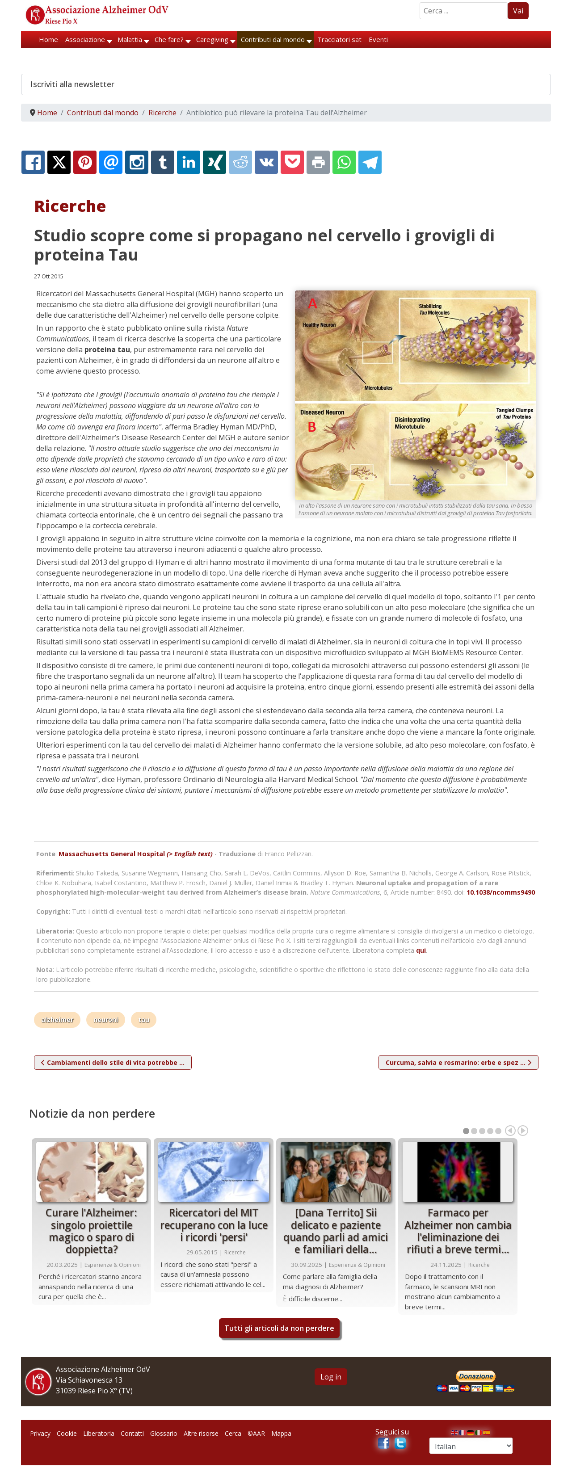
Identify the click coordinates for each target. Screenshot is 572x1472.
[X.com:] (59, 162)
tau (143, 1019)
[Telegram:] (370, 162)
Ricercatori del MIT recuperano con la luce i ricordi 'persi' (214, 1225)
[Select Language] (471, 1445)
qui (421, 950)
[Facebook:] (33, 162)
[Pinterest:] (85, 162)
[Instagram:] (136, 162)
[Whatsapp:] (344, 162)
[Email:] (110, 162)
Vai (518, 11)
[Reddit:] (240, 162)
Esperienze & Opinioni (112, 1265)
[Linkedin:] (188, 162)
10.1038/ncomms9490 (501, 892)
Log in (330, 1377)
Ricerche (235, 1252)
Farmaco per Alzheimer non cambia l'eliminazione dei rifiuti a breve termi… (458, 1231)
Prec (510, 1130)
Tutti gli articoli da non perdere (279, 1328)
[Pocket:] (292, 162)
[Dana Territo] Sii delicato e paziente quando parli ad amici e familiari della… (335, 1231)
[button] (286, 84)
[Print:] (318, 162)
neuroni (105, 1019)
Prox (522, 1130)
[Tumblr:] (162, 162)
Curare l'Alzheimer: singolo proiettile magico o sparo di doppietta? (91, 1231)
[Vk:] (266, 162)
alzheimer (57, 1019)
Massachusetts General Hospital (136, 854)
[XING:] (214, 162)
